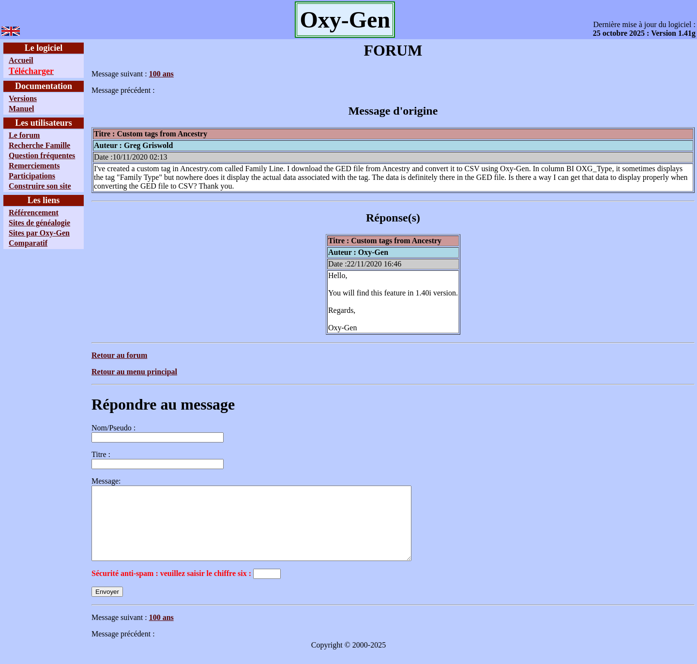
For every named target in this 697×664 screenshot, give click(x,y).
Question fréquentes (42, 155)
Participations (32, 176)
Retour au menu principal (134, 372)
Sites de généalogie (39, 223)
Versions (23, 98)
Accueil (21, 60)
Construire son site (40, 186)
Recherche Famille (39, 145)
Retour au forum (119, 355)
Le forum (24, 135)
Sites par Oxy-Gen (39, 233)
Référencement (34, 212)
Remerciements (34, 166)
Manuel (21, 108)
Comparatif (28, 243)
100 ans (161, 74)
